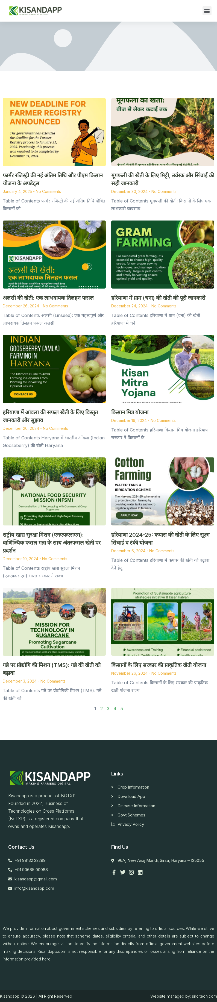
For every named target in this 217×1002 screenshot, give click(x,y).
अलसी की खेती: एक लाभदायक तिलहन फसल (48, 298)
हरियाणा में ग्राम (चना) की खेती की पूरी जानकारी (158, 298)
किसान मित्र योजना (129, 412)
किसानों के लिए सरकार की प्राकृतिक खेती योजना (162, 665)
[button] (207, 10)
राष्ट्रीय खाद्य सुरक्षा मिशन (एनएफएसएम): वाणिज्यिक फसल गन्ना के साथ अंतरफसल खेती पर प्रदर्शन (52, 542)
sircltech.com (204, 996)
